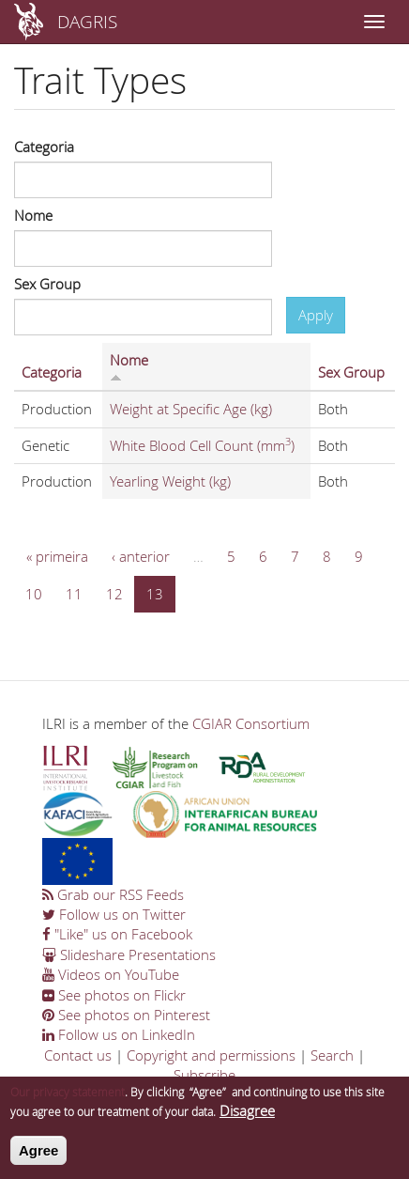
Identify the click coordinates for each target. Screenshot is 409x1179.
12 (114, 593)
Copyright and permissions (211, 1055)
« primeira (57, 556)
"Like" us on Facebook (117, 933)
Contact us (78, 1055)
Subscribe (204, 1074)
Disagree (247, 1115)
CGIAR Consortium (251, 723)
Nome (33, 215)
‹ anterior (141, 556)
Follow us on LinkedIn (118, 1034)
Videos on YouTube (110, 974)
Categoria (44, 146)
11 (74, 593)
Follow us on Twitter (114, 914)
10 (33, 593)
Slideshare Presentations (129, 954)
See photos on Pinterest (126, 1014)
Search (332, 1055)
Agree (39, 1155)
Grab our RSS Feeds (113, 894)
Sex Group (47, 283)
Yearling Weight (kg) (170, 481)
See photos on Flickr (114, 994)
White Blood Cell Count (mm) (202, 445)
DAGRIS (87, 21)
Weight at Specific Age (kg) (191, 408)
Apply (315, 314)
